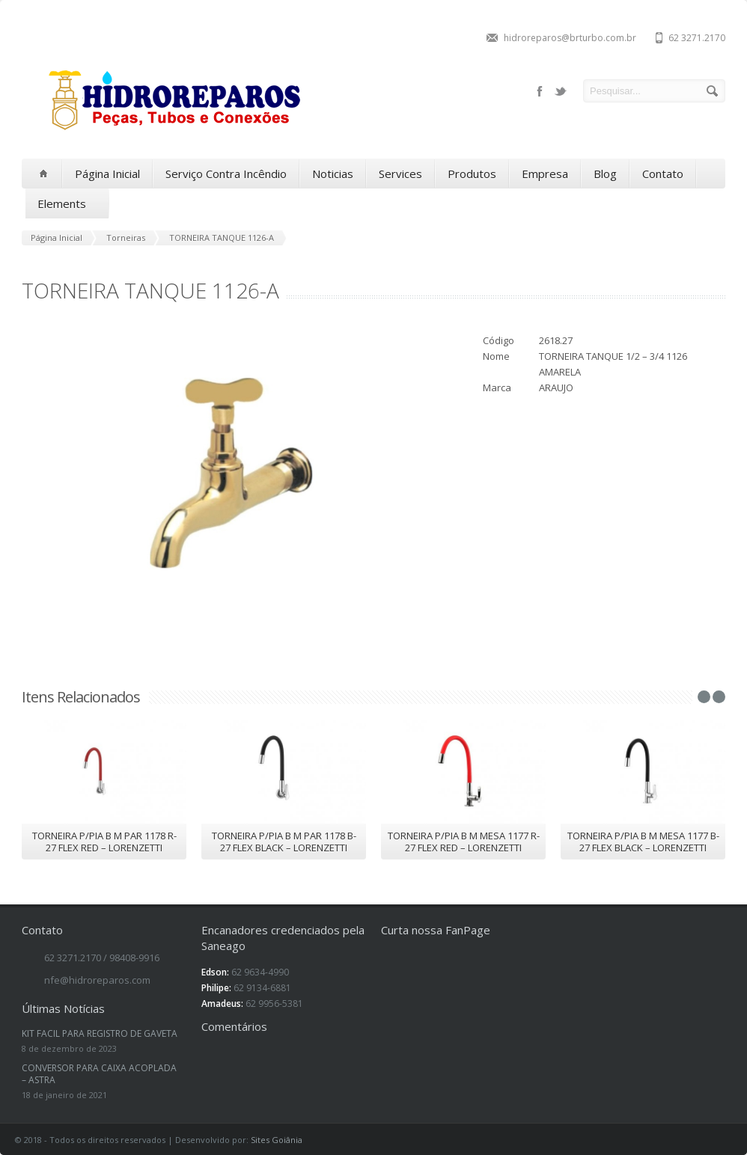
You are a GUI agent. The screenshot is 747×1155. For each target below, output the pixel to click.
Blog (605, 173)
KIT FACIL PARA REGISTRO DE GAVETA (99, 1033)
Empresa (545, 173)
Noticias (332, 173)
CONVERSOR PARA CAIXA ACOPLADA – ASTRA (99, 1073)
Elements (67, 204)
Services (400, 173)
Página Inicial (107, 173)
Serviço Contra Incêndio (226, 173)
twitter (561, 91)
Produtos (472, 173)
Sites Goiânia (276, 1139)
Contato (662, 173)
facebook (540, 91)
